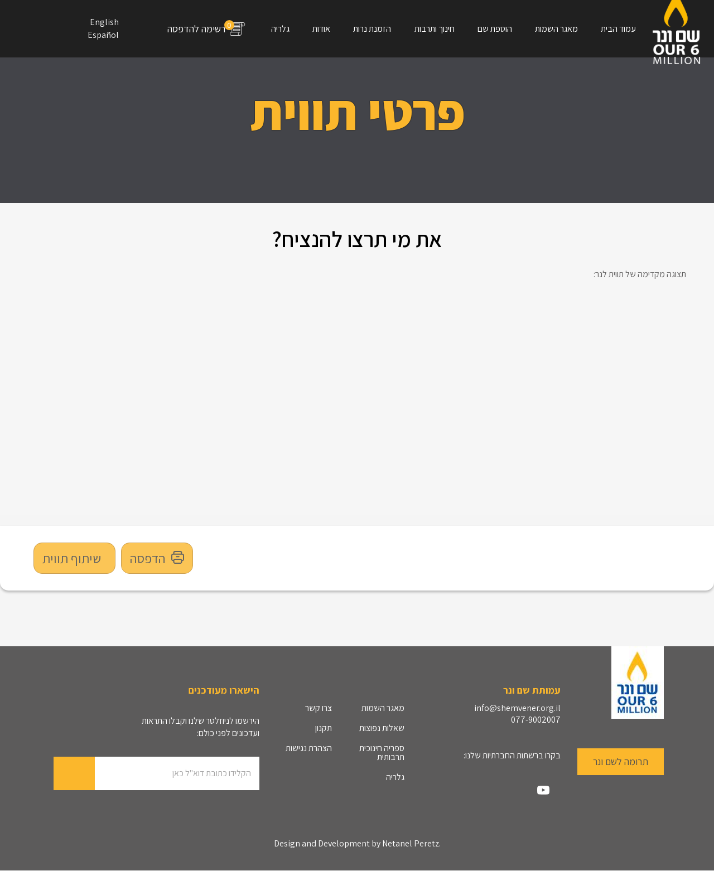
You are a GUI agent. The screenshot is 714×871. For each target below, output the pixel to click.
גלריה (280, 29)
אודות (321, 29)
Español (103, 35)
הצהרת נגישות (309, 748)
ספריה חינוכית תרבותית (381, 752)
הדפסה (157, 558)
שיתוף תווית (71, 558)
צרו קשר (318, 708)
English (104, 22)
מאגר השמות (556, 29)
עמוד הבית (618, 29)
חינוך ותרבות (434, 29)
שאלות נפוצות (381, 728)
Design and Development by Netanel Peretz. (357, 844)
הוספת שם (494, 29)
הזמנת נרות (372, 29)
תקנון (323, 728)
